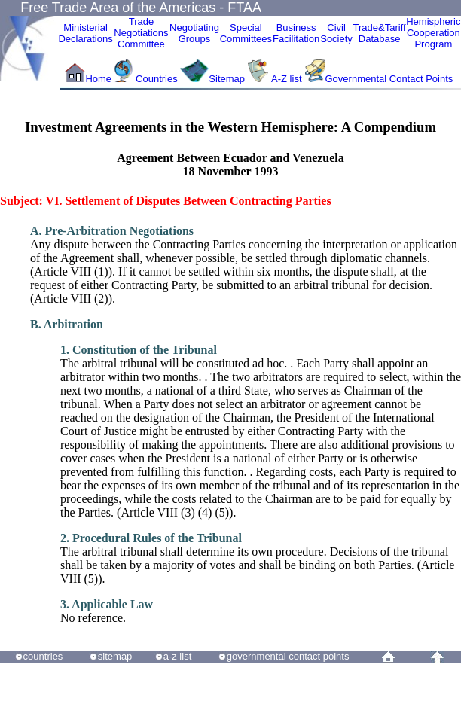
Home (98, 78)
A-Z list (286, 78)
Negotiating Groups (194, 33)
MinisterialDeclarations (85, 33)
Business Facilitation (296, 33)
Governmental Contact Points (389, 78)
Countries (158, 78)
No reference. (106, 611)
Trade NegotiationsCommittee (141, 33)
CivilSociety (336, 33)
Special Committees (246, 33)
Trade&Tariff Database (379, 33)
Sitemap (227, 78)
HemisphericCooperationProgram (433, 33)
